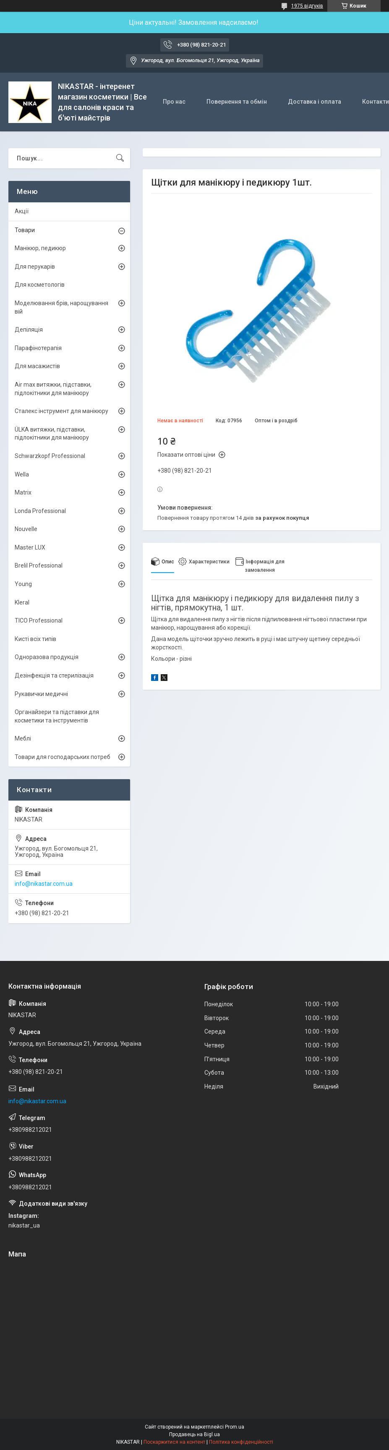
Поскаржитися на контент (174, 1442)
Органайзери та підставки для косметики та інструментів (57, 716)
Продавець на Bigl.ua (194, 1434)
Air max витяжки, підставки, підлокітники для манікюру (53, 388)
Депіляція (29, 329)
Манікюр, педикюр (40, 248)
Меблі (23, 738)
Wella (22, 474)
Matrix (23, 492)
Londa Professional (40, 511)
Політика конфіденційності (241, 1442)
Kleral (22, 602)
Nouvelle (26, 529)
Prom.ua (234, 1427)
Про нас (174, 101)
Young (23, 584)
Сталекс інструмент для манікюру (61, 411)
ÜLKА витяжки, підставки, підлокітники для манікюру (52, 433)
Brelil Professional (39, 565)
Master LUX (30, 547)
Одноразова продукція (46, 657)
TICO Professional (39, 620)
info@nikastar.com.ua (44, 883)
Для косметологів (40, 284)
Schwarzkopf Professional (50, 456)
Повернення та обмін (236, 101)
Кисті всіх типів (35, 639)
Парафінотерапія (38, 348)
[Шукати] (120, 158)
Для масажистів (37, 366)
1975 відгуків (307, 6)
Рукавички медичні (41, 694)
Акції (22, 211)
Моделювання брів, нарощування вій (61, 307)
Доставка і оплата (314, 101)
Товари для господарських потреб (62, 757)
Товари (25, 230)
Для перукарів (35, 266)
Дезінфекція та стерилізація (54, 675)
